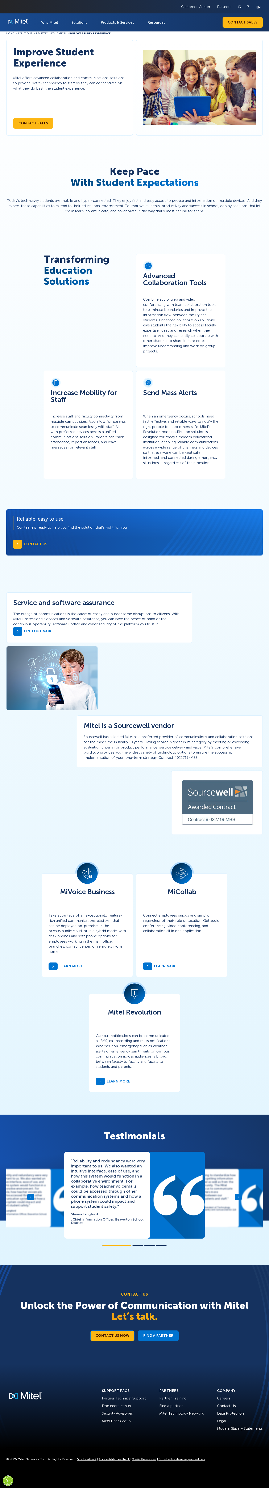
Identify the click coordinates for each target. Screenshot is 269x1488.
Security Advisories (117, 1413)
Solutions (79, 22)
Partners (224, 7)
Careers (223, 1398)
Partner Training (172, 1398)
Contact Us (226, 1406)
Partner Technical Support (124, 1398)
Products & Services (117, 22)
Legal (221, 1421)
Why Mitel (49, 22)
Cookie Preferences (144, 1459)
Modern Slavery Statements (240, 1428)
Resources (156, 22)
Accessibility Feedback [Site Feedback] (114, 1459)
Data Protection (230, 1413)
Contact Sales (242, 22)
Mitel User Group (116, 1421)
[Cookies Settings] (8, 1480)
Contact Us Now (112, 1335)
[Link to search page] (240, 7)
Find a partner (171, 1406)
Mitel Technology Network (181, 1413)
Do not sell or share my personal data (181, 1459)
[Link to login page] (248, 7)
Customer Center (195, 7)
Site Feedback (86, 1459)
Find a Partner (158, 1335)
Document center (117, 1406)
